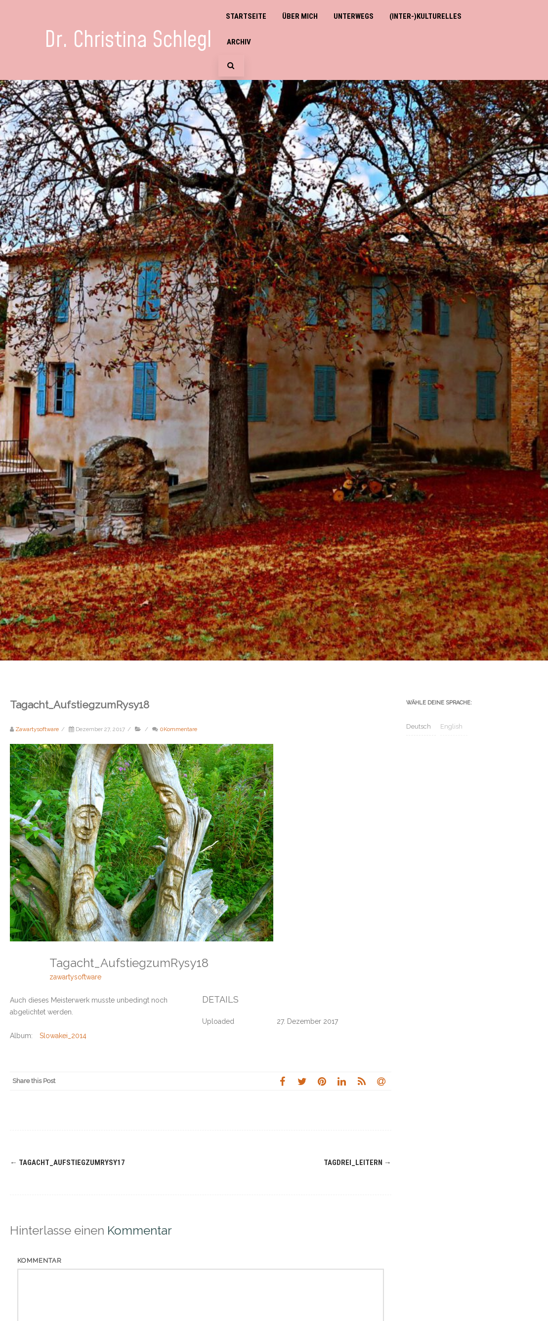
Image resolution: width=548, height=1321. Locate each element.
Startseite (246, 16)
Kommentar (39, 1260)
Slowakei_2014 (63, 1036)
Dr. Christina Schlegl (127, 40)
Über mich (300, 16)
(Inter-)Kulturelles (425, 16)
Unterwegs (354, 16)
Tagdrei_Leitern (357, 1162)
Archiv (239, 42)
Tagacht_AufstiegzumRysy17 (67, 1162)
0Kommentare (178, 729)
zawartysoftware (75, 977)
